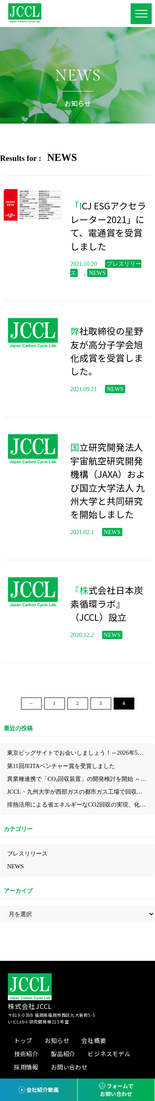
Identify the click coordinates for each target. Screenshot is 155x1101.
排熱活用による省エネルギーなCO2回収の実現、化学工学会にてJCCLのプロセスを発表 (81, 804)
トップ (23, 1040)
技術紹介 (26, 1053)
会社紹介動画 (42, 1090)
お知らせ (57, 1040)
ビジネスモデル (109, 1053)
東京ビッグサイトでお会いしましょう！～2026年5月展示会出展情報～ (81, 752)
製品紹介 (63, 1053)
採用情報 (26, 1066)
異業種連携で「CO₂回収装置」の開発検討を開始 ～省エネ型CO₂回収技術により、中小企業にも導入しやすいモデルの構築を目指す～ (81, 778)
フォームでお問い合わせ (117, 1090)
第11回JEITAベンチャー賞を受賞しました (61, 766)
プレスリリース (27, 853)
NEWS (15, 866)
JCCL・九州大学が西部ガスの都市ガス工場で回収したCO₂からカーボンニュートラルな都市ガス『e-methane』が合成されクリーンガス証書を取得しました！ (81, 791)
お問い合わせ (69, 1066)
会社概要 (93, 1040)
